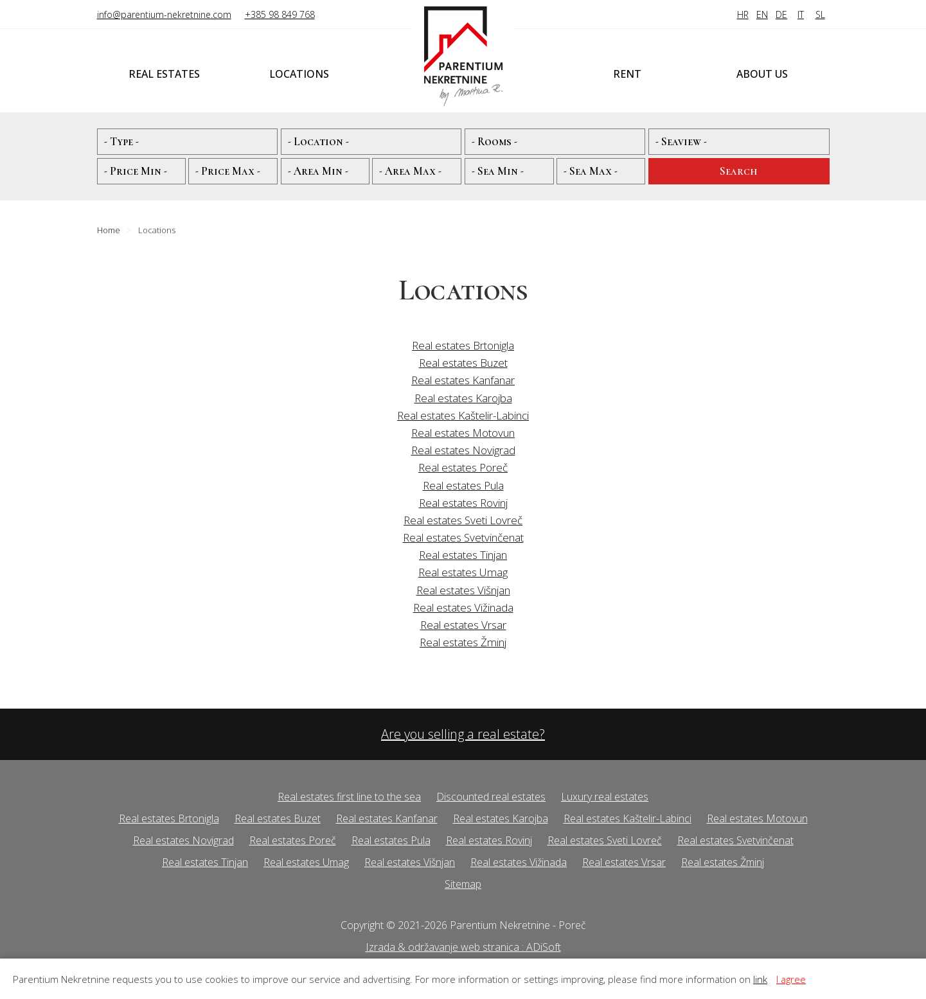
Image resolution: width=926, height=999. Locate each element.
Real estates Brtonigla (463, 345)
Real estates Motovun (463, 432)
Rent (627, 74)
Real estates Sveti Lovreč (463, 520)
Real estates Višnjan (463, 590)
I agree (791, 979)
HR (743, 14)
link (760, 979)
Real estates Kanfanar (463, 380)
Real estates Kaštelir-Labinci (463, 415)
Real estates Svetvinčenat (463, 537)
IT (800, 14)
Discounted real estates (491, 797)
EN (762, 14)
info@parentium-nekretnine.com (164, 14)
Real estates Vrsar (463, 624)
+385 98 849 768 (280, 14)
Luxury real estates (604, 797)
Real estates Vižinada (463, 607)
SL (820, 14)
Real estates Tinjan (463, 554)
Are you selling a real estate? (463, 734)
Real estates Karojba (463, 398)
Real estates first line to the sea (349, 797)
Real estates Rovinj (463, 502)
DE (781, 14)
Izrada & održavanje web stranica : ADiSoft (463, 947)
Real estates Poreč (463, 467)
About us (762, 74)
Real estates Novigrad (463, 450)
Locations (299, 74)
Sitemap (463, 884)
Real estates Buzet (463, 362)
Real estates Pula (463, 485)
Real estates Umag (463, 572)
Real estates (164, 74)
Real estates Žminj (463, 642)
